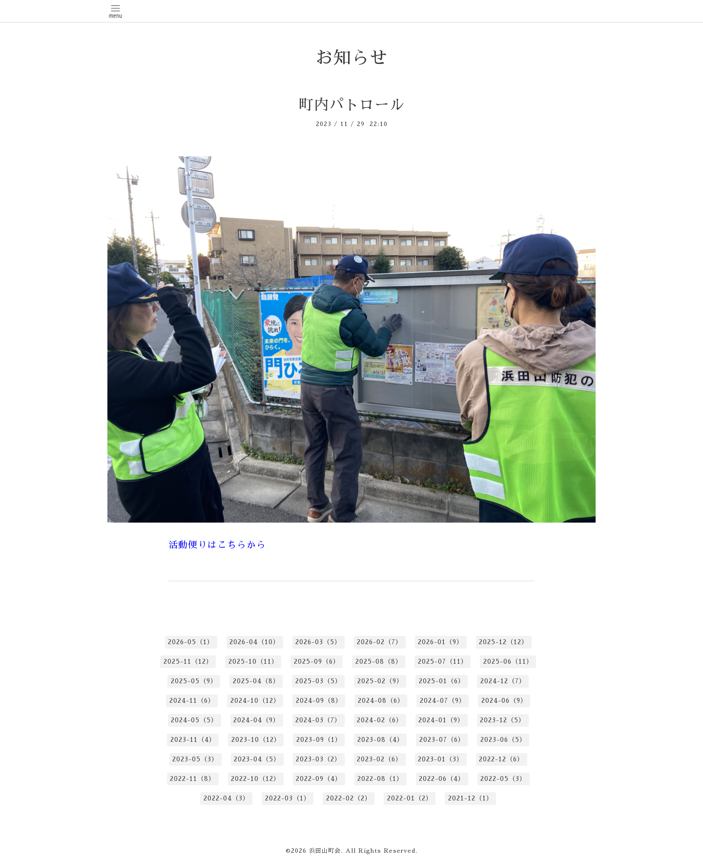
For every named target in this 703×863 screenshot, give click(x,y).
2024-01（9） (441, 720)
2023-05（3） (195, 759)
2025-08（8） (378, 661)
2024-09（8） (319, 700)
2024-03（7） (318, 720)
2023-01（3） (440, 759)
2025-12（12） (503, 642)
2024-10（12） (255, 700)
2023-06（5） (503, 740)
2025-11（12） (188, 661)
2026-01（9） (440, 642)
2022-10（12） (255, 779)
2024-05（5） (194, 720)
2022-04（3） (226, 798)
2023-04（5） (257, 759)
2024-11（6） (192, 700)
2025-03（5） (318, 681)
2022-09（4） (319, 779)
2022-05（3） (503, 779)
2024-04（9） (256, 720)
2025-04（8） (256, 681)
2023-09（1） (319, 740)
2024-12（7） (503, 681)
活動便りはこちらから (217, 544)
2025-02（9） (380, 681)
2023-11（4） (193, 740)
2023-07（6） (442, 740)
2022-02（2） (349, 798)
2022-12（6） (501, 759)
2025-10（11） (253, 661)
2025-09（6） (317, 661)
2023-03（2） (318, 759)
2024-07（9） (443, 700)
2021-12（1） (470, 798)
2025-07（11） (443, 661)
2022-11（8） (192, 779)
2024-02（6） (380, 720)
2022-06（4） (442, 779)
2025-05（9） (194, 681)
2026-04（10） (254, 642)
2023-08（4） (380, 740)
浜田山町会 (325, 851)
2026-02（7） (379, 642)
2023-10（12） (256, 740)
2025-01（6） (442, 681)
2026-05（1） (191, 642)
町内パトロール (352, 105)
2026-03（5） (318, 642)
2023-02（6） (379, 759)
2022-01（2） (410, 798)
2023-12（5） (502, 720)
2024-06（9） (504, 700)
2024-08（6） (381, 700)
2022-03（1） (287, 798)
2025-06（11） (508, 661)
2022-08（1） (380, 779)
